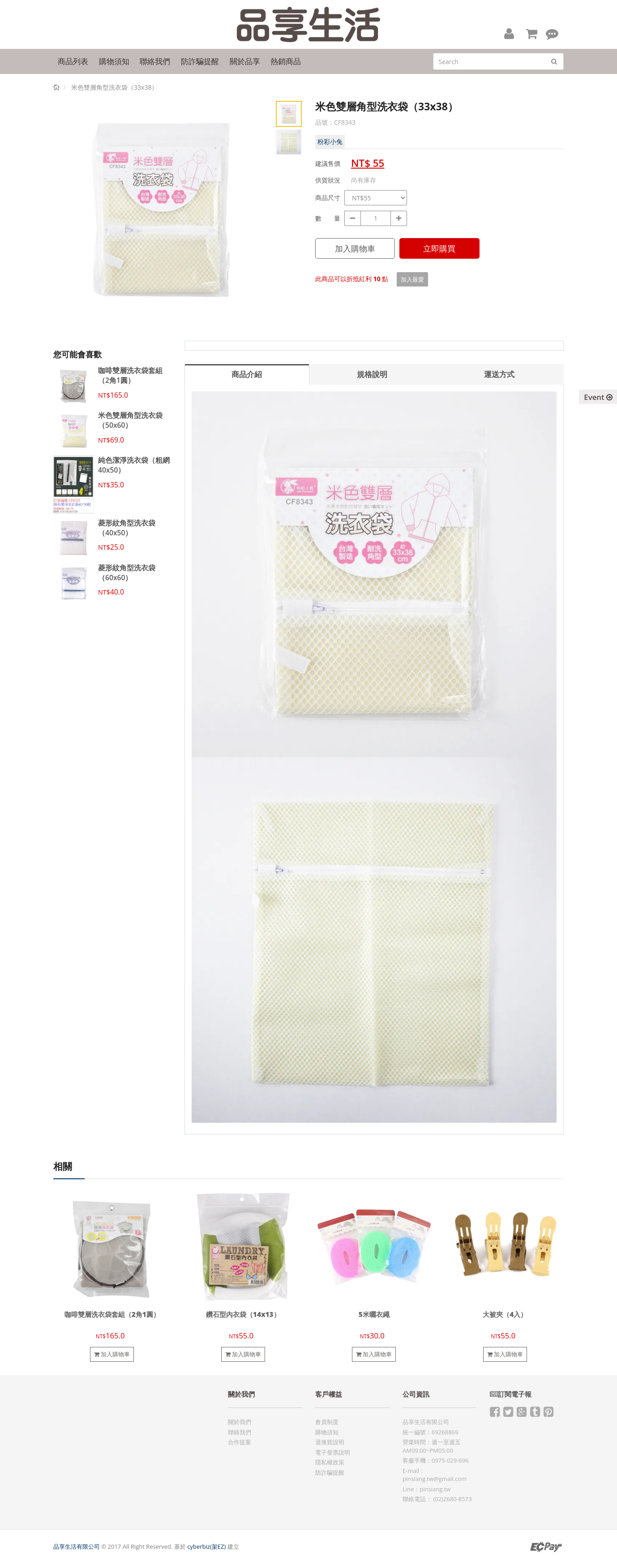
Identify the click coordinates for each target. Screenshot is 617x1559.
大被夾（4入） (505, 1314)
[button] (509, 33)
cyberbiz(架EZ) (206, 1546)
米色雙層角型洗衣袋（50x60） (130, 420)
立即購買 (439, 248)
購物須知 (326, 1432)
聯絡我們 (239, 1432)
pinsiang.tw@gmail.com (435, 1479)
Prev (67, 218)
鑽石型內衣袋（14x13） (243, 1314)
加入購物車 (355, 248)
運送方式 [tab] (499, 374)
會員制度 (326, 1422)
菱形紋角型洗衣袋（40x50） (126, 528)
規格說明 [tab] (372, 374)
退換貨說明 (329, 1442)
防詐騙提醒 (329, 1472)
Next (257, 218)
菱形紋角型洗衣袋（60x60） (126, 572)
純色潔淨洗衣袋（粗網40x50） (134, 465)
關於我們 (239, 1422)
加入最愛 (412, 279)
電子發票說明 (332, 1452)
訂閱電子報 (510, 1394)
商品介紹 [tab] (246, 374)
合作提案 (239, 1442)
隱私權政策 (329, 1462)
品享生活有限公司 (76, 1546)
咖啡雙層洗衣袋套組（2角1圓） (130, 375)
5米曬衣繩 (374, 1314)
